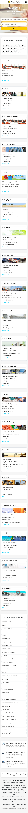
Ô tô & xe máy (6, 696)
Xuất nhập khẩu (8, 255)
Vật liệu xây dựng (9, 311)
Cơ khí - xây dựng (8, 411)
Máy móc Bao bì (7, 492)
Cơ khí (6, 394)
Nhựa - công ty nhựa (8, 431)
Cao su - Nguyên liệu (8, 98)
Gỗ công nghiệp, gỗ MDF (9, 133)
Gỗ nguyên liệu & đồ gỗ (11, 116)
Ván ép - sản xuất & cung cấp (10, 128)
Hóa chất (5, 669)
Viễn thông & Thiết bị (8, 726)
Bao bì (4, 625)
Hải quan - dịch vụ (7, 272)
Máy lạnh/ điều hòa (8, 517)
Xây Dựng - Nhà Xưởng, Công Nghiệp (13, 464)
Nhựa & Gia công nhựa (10, 422)
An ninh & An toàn (9, 144)
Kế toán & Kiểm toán (8, 573)
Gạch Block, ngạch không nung (11, 323)
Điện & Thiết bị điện (8, 642)
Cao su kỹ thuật (7, 103)
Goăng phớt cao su (8, 105)
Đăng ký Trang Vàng (9, 774)
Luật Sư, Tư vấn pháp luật (9, 570)
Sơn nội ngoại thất (8, 328)
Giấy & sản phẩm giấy (10, 366)
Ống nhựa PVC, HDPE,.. (9, 439)
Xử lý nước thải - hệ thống (10, 242)
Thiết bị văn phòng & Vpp (9, 719)
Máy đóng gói (6, 489)
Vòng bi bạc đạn (7, 603)
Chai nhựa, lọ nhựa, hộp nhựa (11, 434)
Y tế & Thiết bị (6, 706)
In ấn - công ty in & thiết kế (10, 182)
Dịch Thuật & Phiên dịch (9, 575)
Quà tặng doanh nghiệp (9, 699)
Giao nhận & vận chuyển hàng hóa (12, 297)
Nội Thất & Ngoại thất (10, 61)
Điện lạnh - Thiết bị (8, 515)
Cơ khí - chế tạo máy (8, 408)
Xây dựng (6, 449)
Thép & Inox (6, 709)
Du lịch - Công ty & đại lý (9, 542)
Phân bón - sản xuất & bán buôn (11, 217)
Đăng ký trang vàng (16, 743)
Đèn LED (5, 73)
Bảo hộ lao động (7, 628)
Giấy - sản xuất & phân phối (10, 376)
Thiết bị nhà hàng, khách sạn (10, 351)
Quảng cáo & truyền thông (10, 702)
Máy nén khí (6, 605)
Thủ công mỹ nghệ (8, 713)
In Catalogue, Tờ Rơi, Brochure (11, 184)
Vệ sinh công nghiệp (8, 244)
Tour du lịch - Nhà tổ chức (10, 545)
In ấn (5, 172)
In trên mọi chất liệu (8, 189)
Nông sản (5, 209)
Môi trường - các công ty (9, 237)
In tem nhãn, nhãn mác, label (11, 186)
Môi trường (7, 227)
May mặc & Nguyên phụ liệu (10, 675)
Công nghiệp (7, 588)
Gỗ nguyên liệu (7, 126)
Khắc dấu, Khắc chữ (8, 577)
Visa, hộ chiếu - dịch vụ (9, 550)
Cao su (6, 89)
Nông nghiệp (7, 200)
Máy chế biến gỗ (7, 494)
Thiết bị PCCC (6, 161)
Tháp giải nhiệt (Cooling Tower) (11, 522)
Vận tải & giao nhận (10, 283)
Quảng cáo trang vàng (16, 752)
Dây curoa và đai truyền (9, 600)
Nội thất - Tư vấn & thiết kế (10, 70)
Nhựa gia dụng (7, 355)
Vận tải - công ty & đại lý (9, 293)
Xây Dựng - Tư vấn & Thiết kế (10, 462)
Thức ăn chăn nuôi (8, 214)
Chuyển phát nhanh (8, 300)
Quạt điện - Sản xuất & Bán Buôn (11, 353)
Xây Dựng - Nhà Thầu (8, 459)
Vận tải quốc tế (7, 267)
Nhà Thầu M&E (7, 466)
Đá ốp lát (5, 325)
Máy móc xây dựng (8, 487)
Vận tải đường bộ (7, 295)
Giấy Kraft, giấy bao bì (9, 378)
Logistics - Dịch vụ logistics (10, 270)
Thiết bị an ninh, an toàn (9, 156)
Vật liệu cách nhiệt (8, 519)
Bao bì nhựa (6, 436)
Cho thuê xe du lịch (8, 547)
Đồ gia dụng (7, 338)
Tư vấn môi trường (8, 239)
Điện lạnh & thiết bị (10, 505)
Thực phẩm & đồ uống (9, 716)
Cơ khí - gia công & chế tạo (10, 404)
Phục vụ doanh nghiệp (10, 560)
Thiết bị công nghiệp (8, 598)
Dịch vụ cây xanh (7, 78)
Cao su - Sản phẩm (8, 101)
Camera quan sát (7, 154)
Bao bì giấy (6, 383)
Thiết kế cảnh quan (8, 75)
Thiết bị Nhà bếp (7, 348)
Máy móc (6, 477)
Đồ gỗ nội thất (7, 131)
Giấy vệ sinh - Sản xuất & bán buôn (12, 381)
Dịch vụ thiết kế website (15, 761)
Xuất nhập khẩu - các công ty (10, 265)
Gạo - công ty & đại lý (8, 212)
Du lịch (6, 533)
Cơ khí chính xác (7, 406)
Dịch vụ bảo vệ (7, 159)
